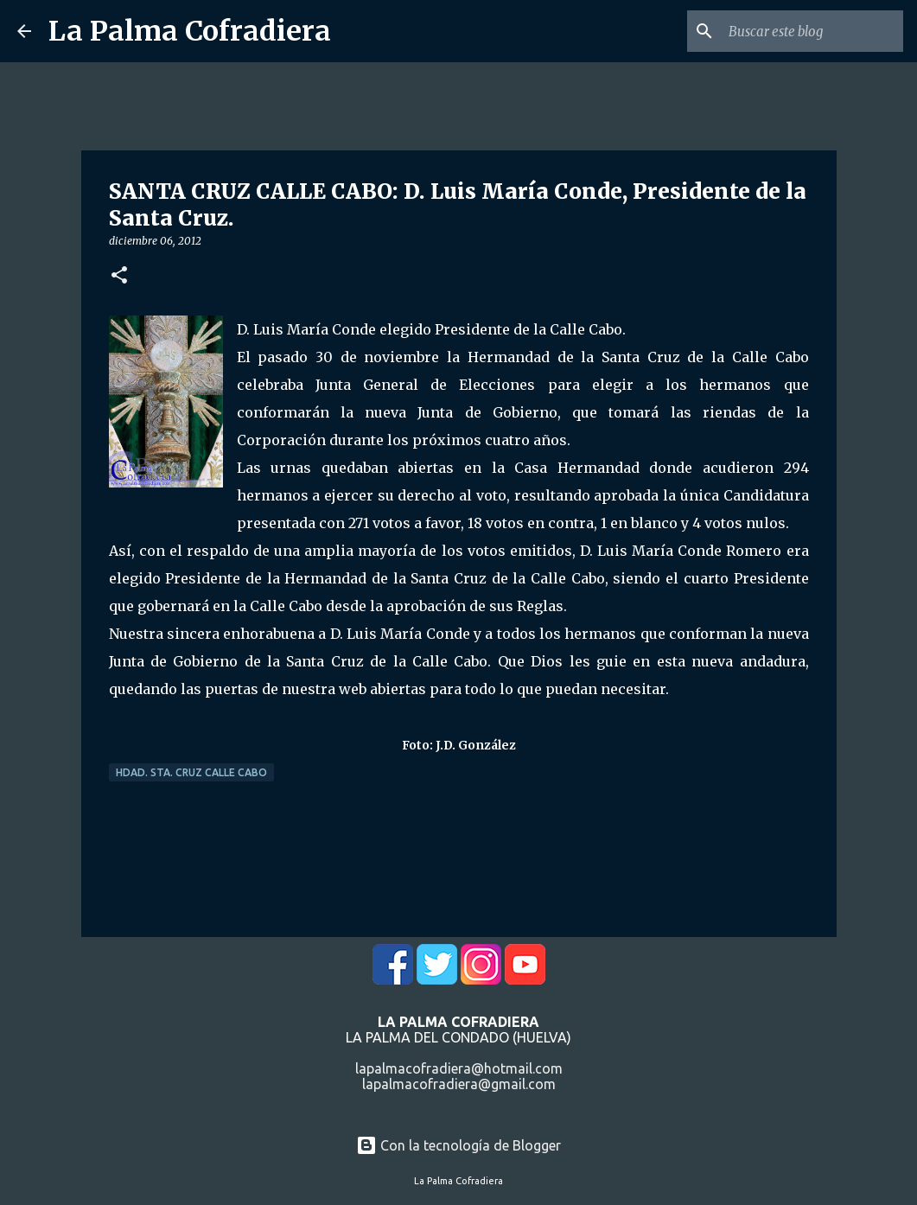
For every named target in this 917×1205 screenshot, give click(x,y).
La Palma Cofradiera (189, 31)
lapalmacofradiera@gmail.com (459, 1084)
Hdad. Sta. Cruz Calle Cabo (191, 772)
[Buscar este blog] (812, 31)
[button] (119, 276)
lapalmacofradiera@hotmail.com (459, 1068)
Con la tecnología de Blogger (458, 1145)
